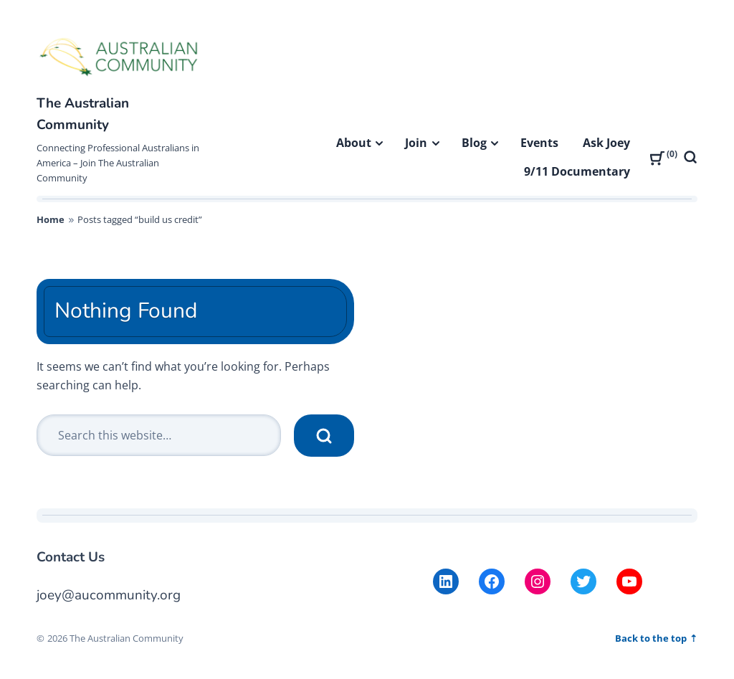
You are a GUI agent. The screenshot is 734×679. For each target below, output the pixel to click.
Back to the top (652, 638)
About (353, 142)
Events (539, 142)
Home (51, 219)
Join (416, 142)
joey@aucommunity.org (109, 595)
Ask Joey (606, 142)
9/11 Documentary (577, 171)
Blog (474, 142)
